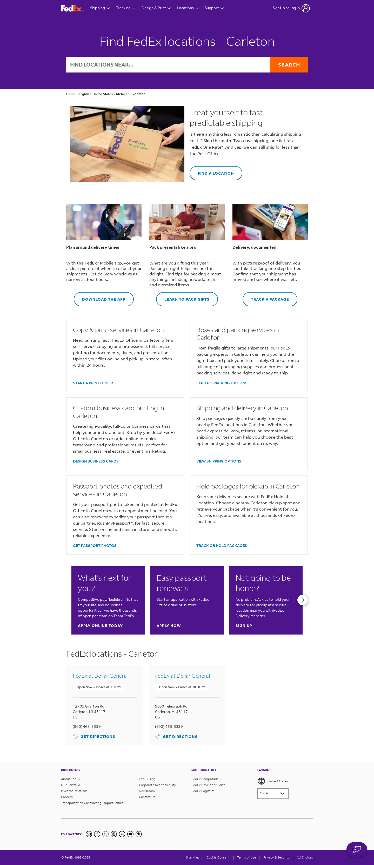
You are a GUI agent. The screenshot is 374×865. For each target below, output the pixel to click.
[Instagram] (114, 834)
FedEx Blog (147, 779)
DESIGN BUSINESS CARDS (96, 461)
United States (272, 781)
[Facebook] (97, 834)
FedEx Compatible (205, 779)
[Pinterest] (139, 834)
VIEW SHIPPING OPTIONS (218, 461)
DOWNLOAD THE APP (99, 297)
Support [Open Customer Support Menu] (214, 8)
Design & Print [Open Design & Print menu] (156, 8)
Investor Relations (74, 791)
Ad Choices (305, 857)
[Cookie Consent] (218, 857)
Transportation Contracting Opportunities (92, 803)
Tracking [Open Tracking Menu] (125, 8)
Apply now (169, 625)
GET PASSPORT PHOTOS (95, 545)
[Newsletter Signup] (89, 834)
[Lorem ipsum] (273, 793)
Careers (67, 797)
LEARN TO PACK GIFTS (183, 297)
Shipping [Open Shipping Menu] (100, 8)
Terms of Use (246, 857)
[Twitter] (105, 834)
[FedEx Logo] (72, 8)
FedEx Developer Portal (208, 785)
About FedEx (70, 779)
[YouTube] (130, 834)
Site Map (192, 857)
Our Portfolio (70, 785)
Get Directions (94, 736)
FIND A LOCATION (212, 171)
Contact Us (147, 797)
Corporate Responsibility (157, 785)
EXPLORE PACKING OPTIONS (222, 382)
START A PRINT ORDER (93, 382)
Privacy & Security (276, 857)
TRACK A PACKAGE (266, 297)
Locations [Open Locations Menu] (187, 8)
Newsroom (147, 791)
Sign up (244, 625)
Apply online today (100, 625)
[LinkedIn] (122, 834)
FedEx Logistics (203, 791)
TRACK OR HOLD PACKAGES (221, 545)
